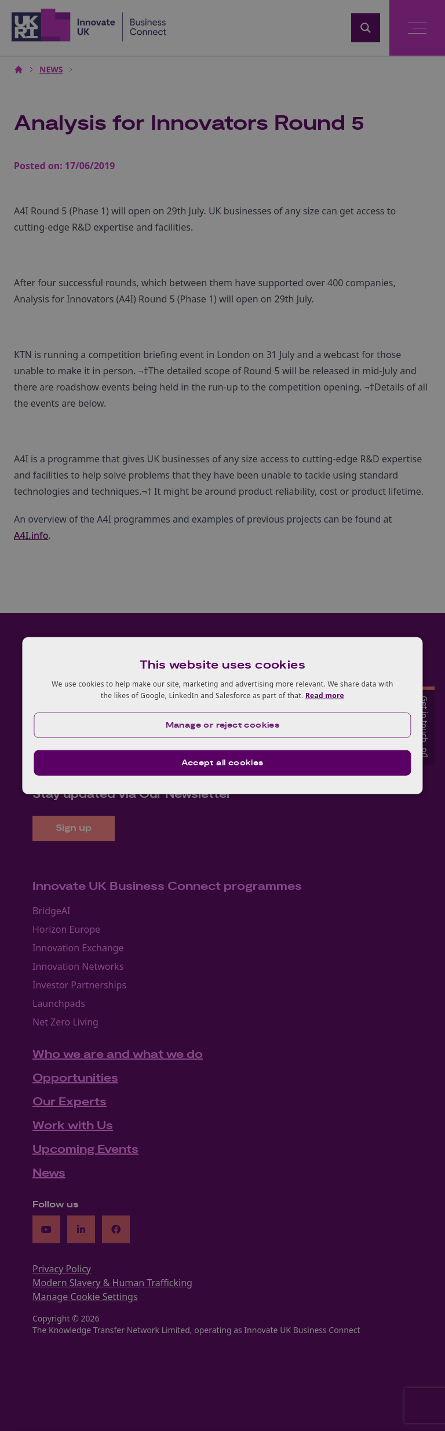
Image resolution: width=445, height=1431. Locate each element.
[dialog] (222, 715)
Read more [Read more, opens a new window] (324, 695)
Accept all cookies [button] (222, 762)
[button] (222, 725)
